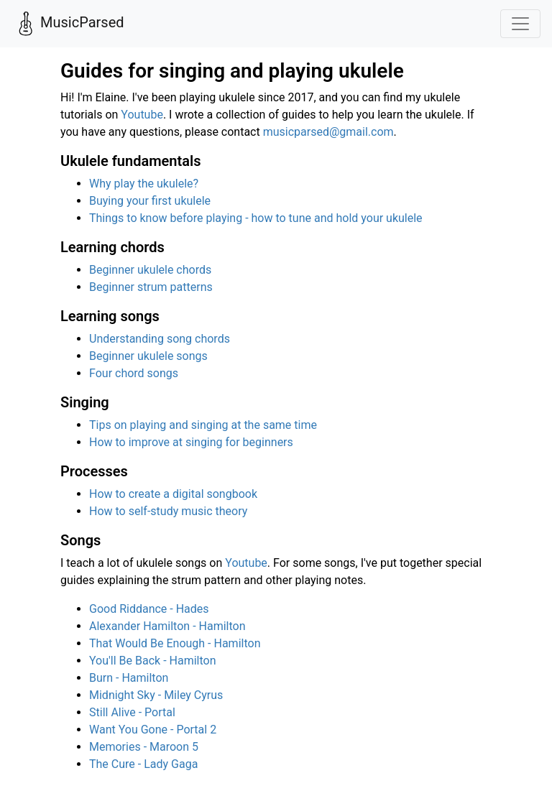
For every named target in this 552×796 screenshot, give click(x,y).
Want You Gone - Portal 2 (152, 729)
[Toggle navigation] (520, 23)
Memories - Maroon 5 (143, 747)
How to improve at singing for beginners (191, 442)
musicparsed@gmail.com (328, 132)
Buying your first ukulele (150, 201)
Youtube (142, 114)
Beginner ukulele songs (148, 356)
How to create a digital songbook (173, 494)
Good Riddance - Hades (149, 609)
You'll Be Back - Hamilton (152, 660)
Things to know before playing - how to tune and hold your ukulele (256, 218)
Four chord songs (133, 373)
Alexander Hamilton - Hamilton (167, 626)
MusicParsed (68, 23)
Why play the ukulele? (143, 183)
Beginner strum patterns (151, 287)
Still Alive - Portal (132, 712)
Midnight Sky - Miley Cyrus (156, 695)
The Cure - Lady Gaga (143, 764)
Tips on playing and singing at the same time (203, 425)
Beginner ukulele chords (150, 270)
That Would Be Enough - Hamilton (174, 643)
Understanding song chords (159, 339)
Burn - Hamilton (128, 678)
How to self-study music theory (168, 511)
